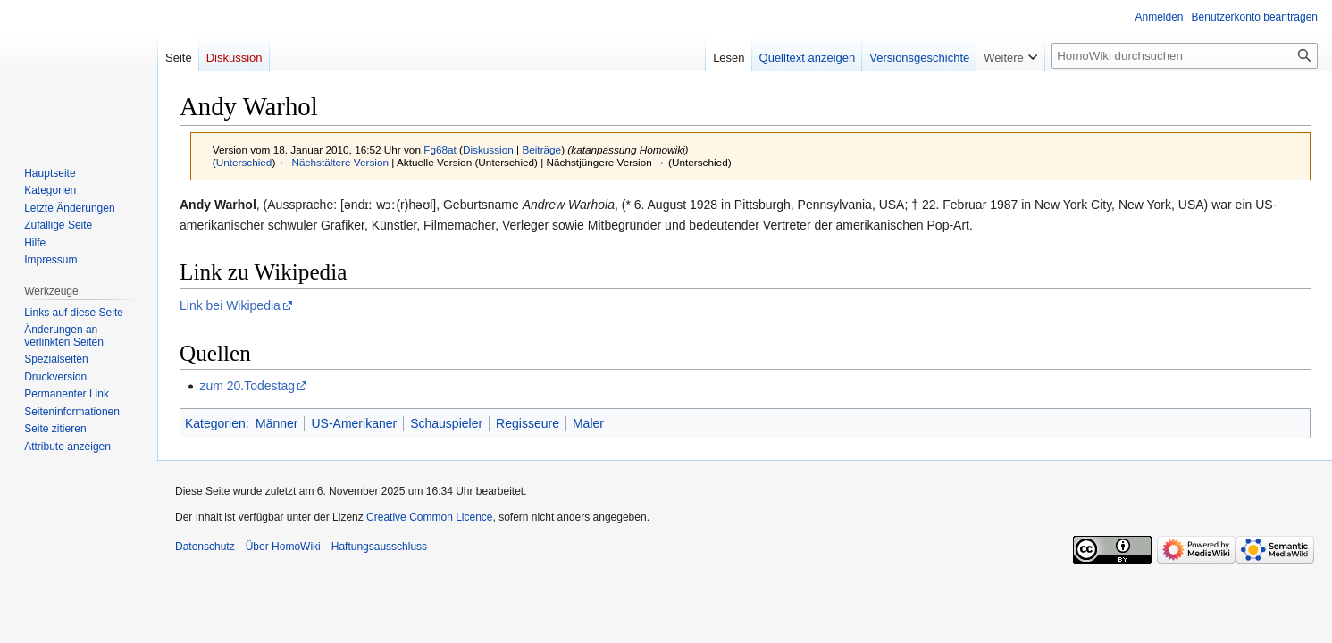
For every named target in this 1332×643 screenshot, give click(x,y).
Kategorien (215, 423)
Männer (276, 423)
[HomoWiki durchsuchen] (1184, 56)
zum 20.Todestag (247, 386)
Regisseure (527, 423)
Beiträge (541, 149)
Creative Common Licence (429, 517)
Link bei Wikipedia (230, 305)
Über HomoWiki (283, 546)
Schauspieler (446, 423)
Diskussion (488, 149)
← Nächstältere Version (334, 162)
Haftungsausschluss (379, 546)
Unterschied (244, 162)
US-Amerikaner (354, 423)
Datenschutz (205, 546)
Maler (588, 423)
